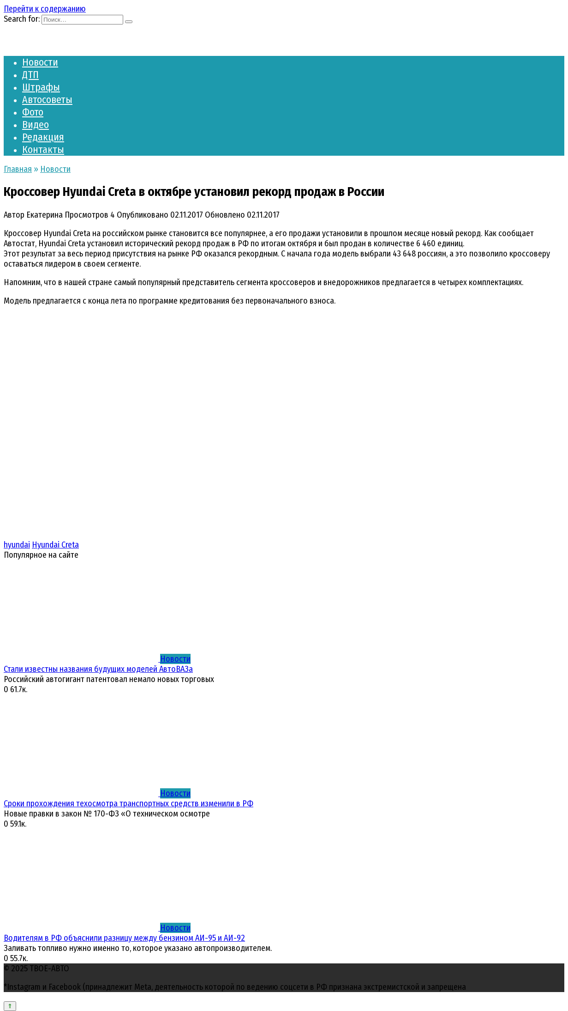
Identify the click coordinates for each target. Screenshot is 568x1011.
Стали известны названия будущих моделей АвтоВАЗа (98, 669)
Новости (40, 62)
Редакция (43, 137)
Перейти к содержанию (45, 9)
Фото (32, 112)
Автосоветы (47, 99)
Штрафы (41, 87)
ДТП (30, 74)
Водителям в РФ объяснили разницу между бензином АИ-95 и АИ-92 (124, 938)
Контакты (43, 149)
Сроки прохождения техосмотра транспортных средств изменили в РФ (128, 803)
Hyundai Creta (55, 545)
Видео (35, 124)
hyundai (17, 545)
